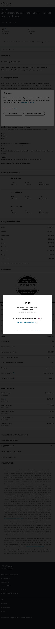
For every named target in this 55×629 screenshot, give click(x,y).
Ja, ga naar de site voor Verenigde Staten (28, 318)
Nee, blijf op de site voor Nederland (27, 322)
